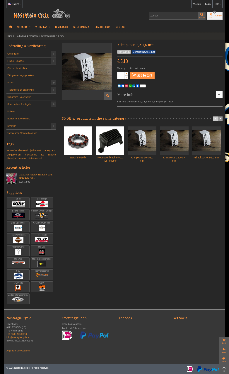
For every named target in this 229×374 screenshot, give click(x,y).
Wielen (10, 82)
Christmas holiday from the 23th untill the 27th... (35, 176)
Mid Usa (42, 250)
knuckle (52, 154)
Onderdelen (13, 54)
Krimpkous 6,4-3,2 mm (207, 157)
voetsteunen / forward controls (22, 133)
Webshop (24, 26)
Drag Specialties (18, 226)
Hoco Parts (42, 238)
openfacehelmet (18, 150)
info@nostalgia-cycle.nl (17, 337)
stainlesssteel (35, 158)
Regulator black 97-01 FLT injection (110, 159)
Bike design (42, 202)
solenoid (22, 158)
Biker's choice (18, 214)
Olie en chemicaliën (17, 68)
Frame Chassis (15, 61)
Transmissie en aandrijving (20, 90)
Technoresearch (42, 274)
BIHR (18, 202)
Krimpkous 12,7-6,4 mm (174, 159)
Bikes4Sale (61, 26)
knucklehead (32, 154)
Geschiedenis (102, 26)
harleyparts (49, 150)
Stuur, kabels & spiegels (19, 104)
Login (208, 4)
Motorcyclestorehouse (42, 262)
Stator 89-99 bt (78, 157)
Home (9, 36)
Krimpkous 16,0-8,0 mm (142, 159)
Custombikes (81, 26)
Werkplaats (42, 26)
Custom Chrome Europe (41, 214)
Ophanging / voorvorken (19, 97)
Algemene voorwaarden (18, 350)
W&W (42, 286)
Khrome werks (18, 250)
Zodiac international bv (18, 298)
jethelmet (36, 150)
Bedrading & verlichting (27, 36)
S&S (18, 274)
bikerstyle (12, 158)
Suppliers (14, 192)
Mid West (18, 262)
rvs (44, 154)
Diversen (11, 126)
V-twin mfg (18, 286)
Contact (120, 26)
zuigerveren (15, 154)
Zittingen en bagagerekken (20, 75)
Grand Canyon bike (42, 226)
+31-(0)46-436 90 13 (16, 334)
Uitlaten (11, 111)
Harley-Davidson (18, 238)
